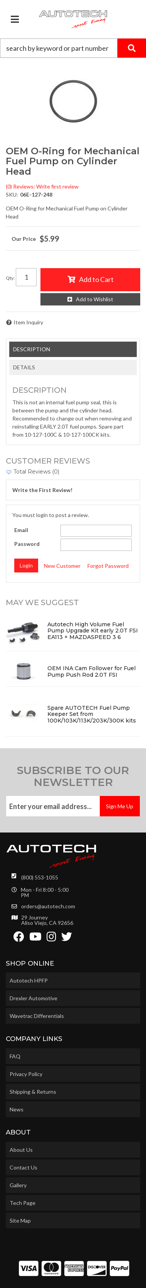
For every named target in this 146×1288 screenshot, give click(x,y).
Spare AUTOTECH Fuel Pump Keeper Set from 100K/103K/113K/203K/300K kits (91, 714)
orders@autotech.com (48, 906)
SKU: (12, 194)
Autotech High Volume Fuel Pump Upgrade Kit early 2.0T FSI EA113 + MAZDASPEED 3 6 (92, 631)
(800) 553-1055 (39, 877)
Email (21, 530)
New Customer (62, 565)
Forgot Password (108, 565)
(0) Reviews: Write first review (42, 186)
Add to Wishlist (94, 299)
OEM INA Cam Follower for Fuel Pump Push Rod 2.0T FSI (91, 671)
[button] (73, 48)
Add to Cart (96, 279)
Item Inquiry (28, 322)
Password (27, 544)
